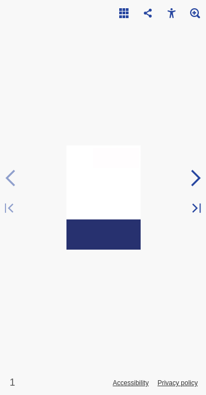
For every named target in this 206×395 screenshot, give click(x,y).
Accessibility (130, 383)
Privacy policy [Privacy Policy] (178, 383)
